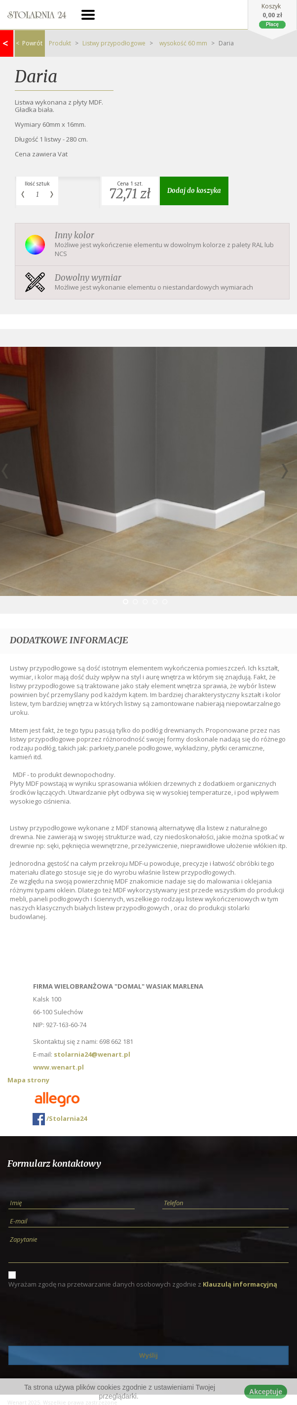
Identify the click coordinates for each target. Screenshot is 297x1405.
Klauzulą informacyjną (240, 1284)
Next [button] (284, 471)
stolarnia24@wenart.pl (92, 1054)
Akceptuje (265, 1392)
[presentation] (83, 1317)
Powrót (29, 43)
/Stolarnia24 (60, 1119)
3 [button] (145, 602)
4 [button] (155, 602)
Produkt (60, 43)
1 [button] (125, 602)
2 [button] (135, 602)
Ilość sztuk (37, 183)
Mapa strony (28, 1079)
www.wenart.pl (58, 1067)
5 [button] (165, 602)
